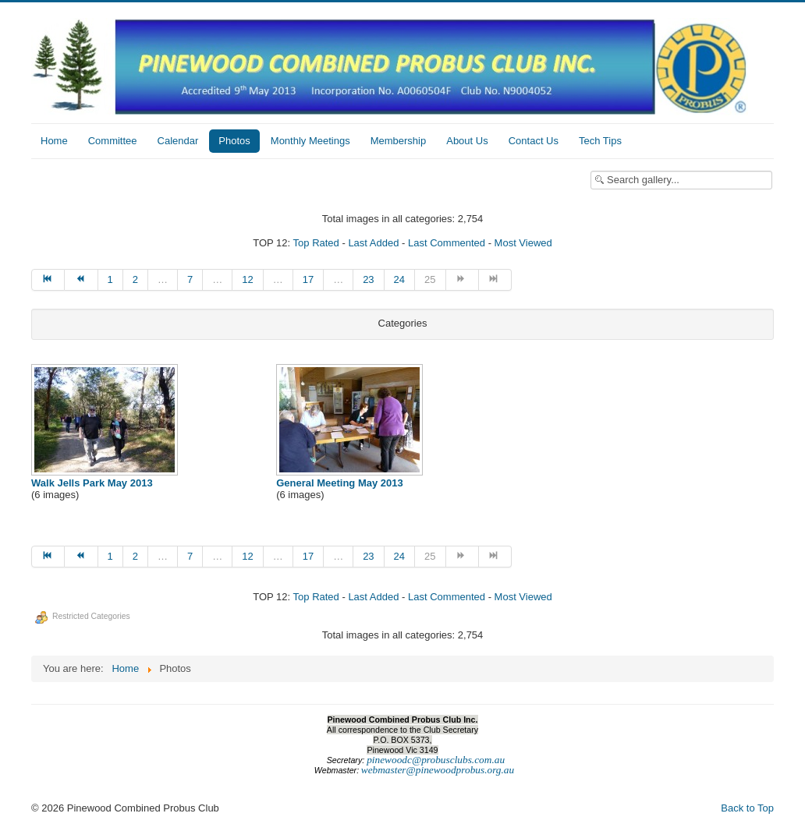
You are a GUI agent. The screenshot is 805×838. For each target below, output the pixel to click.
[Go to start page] (48, 280)
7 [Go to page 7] (190, 279)
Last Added (373, 243)
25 (429, 279)
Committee (112, 141)
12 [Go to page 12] (247, 279)
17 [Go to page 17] (308, 279)
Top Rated (316, 243)
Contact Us (534, 141)
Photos (234, 141)
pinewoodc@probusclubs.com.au (436, 760)
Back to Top (747, 808)
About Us (467, 141)
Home (54, 141)
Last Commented (446, 243)
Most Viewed (523, 243)
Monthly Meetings (310, 141)
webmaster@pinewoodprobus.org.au (437, 770)
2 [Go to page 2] (135, 279)
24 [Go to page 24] (399, 279)
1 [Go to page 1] (110, 279)
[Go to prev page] (81, 280)
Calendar (178, 141)
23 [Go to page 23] (368, 279)
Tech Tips (600, 141)
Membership (399, 141)
